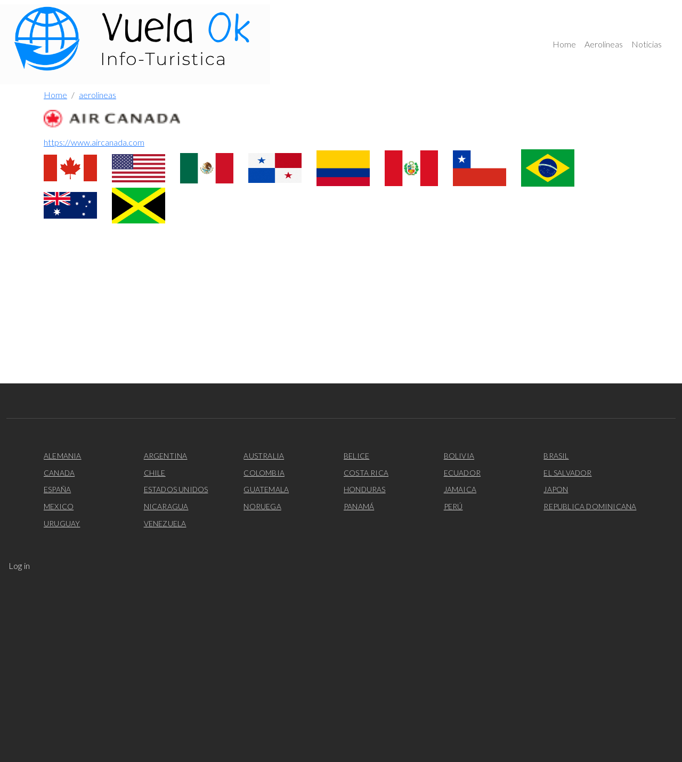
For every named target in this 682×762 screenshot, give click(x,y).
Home (564, 44)
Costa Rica (366, 472)
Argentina (166, 455)
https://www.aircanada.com (94, 142)
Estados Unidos (176, 489)
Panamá (359, 506)
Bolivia (459, 455)
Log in (19, 565)
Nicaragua (166, 506)
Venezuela (165, 523)
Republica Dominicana (589, 506)
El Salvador (567, 472)
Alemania (63, 455)
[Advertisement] (341, 308)
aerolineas (97, 95)
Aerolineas (603, 44)
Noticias (646, 44)
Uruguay (62, 523)
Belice (356, 455)
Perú (453, 506)
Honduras (365, 489)
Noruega (262, 506)
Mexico (59, 506)
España (57, 489)
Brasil (556, 455)
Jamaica (460, 489)
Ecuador (462, 472)
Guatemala (266, 489)
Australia (263, 455)
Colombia (264, 472)
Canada (59, 472)
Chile (155, 472)
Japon (555, 489)
